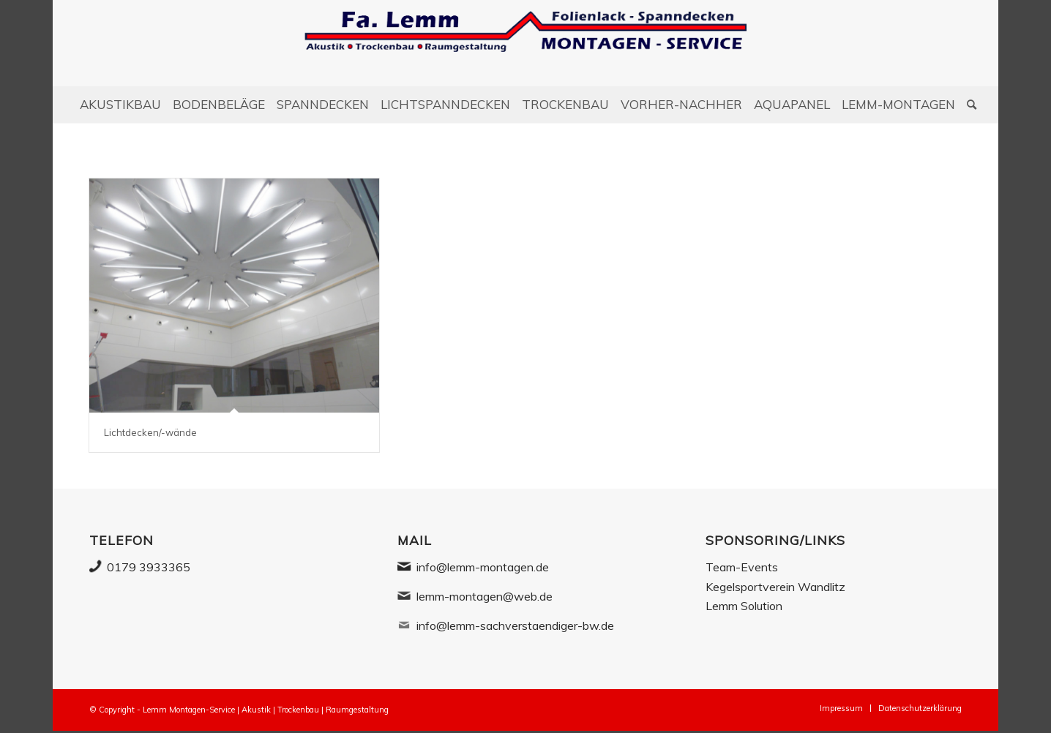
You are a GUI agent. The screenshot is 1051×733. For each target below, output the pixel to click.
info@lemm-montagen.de (482, 567)
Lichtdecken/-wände (150, 432)
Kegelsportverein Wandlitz (775, 586)
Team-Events (742, 567)
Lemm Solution (744, 605)
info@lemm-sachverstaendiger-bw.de (515, 625)
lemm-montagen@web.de (484, 596)
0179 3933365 (148, 567)
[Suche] (968, 104)
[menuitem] (120, 104)
